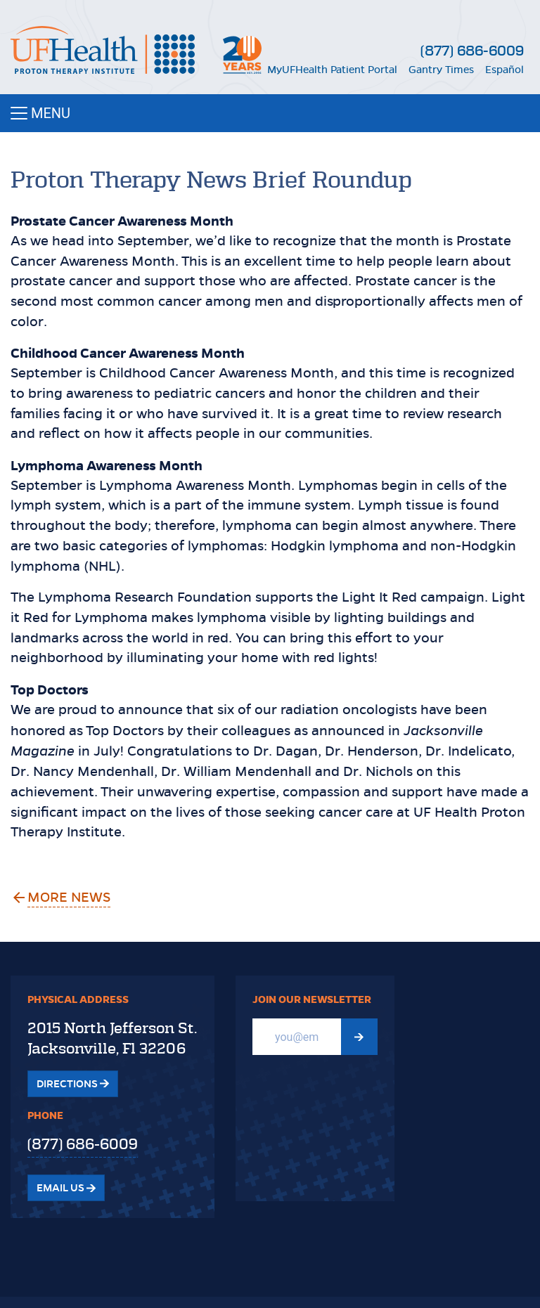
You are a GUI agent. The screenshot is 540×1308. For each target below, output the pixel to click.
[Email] (296, 1036)
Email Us (66, 1187)
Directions (73, 1083)
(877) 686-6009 (472, 51)
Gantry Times (441, 69)
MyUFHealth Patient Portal (332, 69)
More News (69, 897)
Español (504, 69)
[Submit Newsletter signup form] (359, 1036)
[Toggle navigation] (270, 113)
